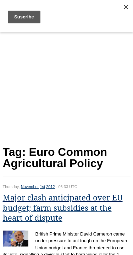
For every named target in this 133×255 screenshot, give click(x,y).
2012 (50, 187)
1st (42, 187)
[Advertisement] (67, 87)
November (30, 187)
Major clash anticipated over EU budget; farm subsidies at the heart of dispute (63, 208)
